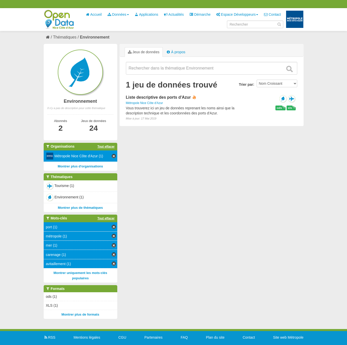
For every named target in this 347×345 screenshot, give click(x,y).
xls (290, 108)
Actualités (174, 14)
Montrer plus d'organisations (80, 166)
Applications (146, 14)
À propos (176, 52)
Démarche (200, 14)
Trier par (246, 84)
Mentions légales (87, 337)
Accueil (94, 14)
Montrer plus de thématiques (80, 208)
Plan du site (215, 337)
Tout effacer (106, 146)
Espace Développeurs (237, 14)
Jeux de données (144, 52)
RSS (50, 337)
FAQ (184, 337)
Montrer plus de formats (80, 314)
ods (279, 108)
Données (118, 14)
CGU (122, 337)
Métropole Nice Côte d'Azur (144, 103)
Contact (272, 14)
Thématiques (65, 37)
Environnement (94, 37)
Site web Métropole (288, 337)
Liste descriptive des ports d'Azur (158, 97)
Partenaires (153, 337)
